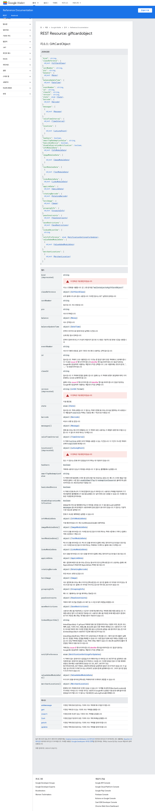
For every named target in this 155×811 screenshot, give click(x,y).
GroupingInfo (58, 210)
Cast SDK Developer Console (106, 802)
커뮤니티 (76, 3)
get (42, 709)
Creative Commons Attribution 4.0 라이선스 (80, 739)
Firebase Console (101, 795)
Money (54, 75)
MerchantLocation (62, 256)
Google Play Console (103, 791)
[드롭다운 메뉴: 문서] (39, 3)
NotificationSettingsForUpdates (82, 237)
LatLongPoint (60, 131)
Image (54, 203)
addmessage (46, 705)
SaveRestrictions (60, 225)
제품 (46, 27)
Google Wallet (56, 27)
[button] (14, 18)
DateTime (56, 82)
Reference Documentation (18, 10)
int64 (73, 389)
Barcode (55, 102)
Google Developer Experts (45, 787)
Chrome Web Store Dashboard (107, 806)
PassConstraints (59, 218)
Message (57, 111)
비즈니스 (65, 3)
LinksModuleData (59, 181)
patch (43, 722)
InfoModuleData (59, 150)
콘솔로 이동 (145, 10)
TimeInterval (58, 121)
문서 (65, 27)
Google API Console (102, 783)
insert (44, 714)
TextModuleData (61, 172)
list (43, 718)
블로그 (46, 3)
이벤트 (55, 3)
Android (14, 15)
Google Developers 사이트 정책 (82, 741)
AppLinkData (57, 189)
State (59, 97)
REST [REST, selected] (5, 15)
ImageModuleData (61, 160)
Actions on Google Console (105, 798)
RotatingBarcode (59, 196)
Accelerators (40, 791)
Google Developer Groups (45, 783)
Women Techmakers (43, 795)
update (44, 727)
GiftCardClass (58, 63)
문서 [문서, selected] (34, 3)
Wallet (16, 3)
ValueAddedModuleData (64, 244)
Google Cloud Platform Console (107, 787)
